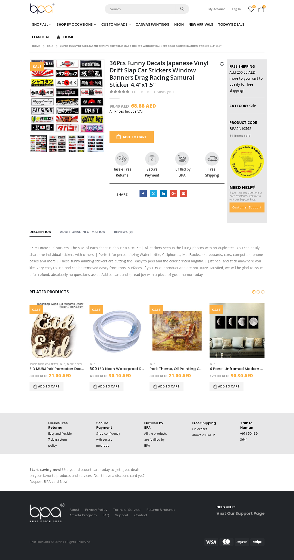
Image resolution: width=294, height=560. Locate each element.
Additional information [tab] (82, 231)
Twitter (153, 193)
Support (121, 515)
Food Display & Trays (44, 364)
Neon (179, 24)
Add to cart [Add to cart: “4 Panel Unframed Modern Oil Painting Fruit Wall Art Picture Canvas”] (229, 386)
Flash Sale (41, 36)
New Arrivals (200, 24)
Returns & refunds (160, 509)
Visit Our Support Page (240, 513)
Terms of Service (126, 509)
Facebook (143, 193)
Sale (252, 105)
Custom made (114, 24)
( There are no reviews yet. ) (153, 91)
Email (183, 193)
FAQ (106, 515)
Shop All (40, 24)
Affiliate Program (83, 515)
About (74, 509)
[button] (254, 292)
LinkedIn (163, 193)
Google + (173, 193)
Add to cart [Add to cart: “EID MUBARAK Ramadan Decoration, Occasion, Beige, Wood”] (49, 386)
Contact (140, 515)
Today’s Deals (231, 24)
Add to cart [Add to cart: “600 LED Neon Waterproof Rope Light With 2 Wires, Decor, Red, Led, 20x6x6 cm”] (109, 386)
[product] (57, 330)
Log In (236, 9)
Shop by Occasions (74, 24)
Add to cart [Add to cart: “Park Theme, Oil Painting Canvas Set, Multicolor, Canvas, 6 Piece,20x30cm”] (169, 386)
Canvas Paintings (152, 24)
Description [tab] (40, 231)
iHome (65, 36)
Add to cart (134, 137)
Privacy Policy (96, 509)
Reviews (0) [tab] (123, 231)
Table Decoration (79, 364)
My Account (216, 9)
